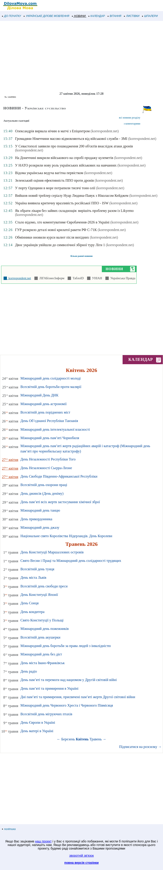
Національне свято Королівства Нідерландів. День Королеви (66, 536)
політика (9, 829)
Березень (68, 739)
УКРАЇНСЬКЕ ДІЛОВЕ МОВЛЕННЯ (46, 16)
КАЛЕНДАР (97, 16)
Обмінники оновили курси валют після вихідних (52, 237)
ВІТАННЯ (114, 16)
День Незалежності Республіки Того (48, 459)
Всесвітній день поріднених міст (45, 412)
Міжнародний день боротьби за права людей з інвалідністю (66, 646)
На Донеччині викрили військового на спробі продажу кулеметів (64, 158)
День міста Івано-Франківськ (43, 663)
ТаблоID (77, 278)
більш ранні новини (81, 256)
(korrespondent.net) (105, 131)
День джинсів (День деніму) (42, 493)
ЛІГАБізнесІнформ (51, 278)
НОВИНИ (78, 16)
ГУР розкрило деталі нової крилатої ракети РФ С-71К (56, 230)
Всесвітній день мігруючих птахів (46, 714)
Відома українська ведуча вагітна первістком (49, 173)
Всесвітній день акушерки (41, 637)
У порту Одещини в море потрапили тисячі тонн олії (55, 188)
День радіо (29, 671)
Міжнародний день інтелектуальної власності (55, 429)
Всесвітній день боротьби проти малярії (51, 387)
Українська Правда (122, 278)
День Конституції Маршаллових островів (52, 552)
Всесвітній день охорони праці (44, 485)
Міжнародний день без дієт (41, 654)
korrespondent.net (19, 278)
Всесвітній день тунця (37, 569)
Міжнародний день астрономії (44, 404)
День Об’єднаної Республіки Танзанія (49, 421)
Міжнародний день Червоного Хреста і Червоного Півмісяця (67, 705)
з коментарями (132, 123)
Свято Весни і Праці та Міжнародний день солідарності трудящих (71, 561)
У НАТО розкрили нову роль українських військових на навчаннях (66, 165)
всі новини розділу (129, 117)
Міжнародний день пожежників (45, 629)
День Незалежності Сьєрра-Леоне (46, 468)
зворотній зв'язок (81, 855)
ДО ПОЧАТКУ (12, 16)
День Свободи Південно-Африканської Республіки (59, 476)
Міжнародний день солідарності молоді (51, 378)
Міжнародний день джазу (40, 527)
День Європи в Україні (38, 722)
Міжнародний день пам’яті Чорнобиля (50, 438)
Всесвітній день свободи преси (44, 586)
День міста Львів (33, 577)
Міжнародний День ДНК (40, 395)
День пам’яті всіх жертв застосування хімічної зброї (60, 502)
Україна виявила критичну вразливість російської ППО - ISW (61, 203)
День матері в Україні (37, 731)
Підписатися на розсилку (140, 747)
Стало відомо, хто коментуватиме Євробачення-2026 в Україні (62, 222)
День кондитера (33, 612)
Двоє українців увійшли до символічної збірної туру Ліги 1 (60, 245)
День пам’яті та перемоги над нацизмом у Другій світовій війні (69, 680)
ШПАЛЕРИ (150, 16)
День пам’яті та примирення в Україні (49, 688)
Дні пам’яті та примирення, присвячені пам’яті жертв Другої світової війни (78, 697)
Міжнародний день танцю (40, 510)
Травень (96, 739)
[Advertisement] (81, 56)
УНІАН (96, 278)
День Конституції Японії (39, 595)
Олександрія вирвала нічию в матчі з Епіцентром (52, 131)
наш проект (43, 841)
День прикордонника (36, 519)
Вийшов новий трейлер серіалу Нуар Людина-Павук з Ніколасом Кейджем (71, 195)
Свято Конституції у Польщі (42, 620)
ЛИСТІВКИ (131, 16)
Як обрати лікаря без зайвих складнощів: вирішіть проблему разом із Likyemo (74, 211)
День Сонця (30, 603)
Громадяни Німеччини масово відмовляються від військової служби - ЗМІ (71, 139)
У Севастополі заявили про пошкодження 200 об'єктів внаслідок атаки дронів (74, 146)
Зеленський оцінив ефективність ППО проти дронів (54, 180)
